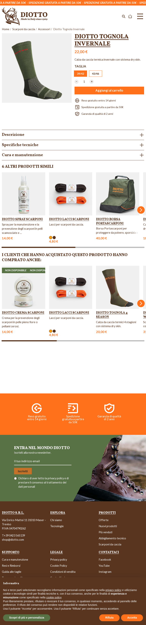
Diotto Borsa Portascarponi (110, 221)
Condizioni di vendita (62, 571)
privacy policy (56, 478)
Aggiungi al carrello (109, 90)
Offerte (104, 520)
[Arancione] (50, 237)
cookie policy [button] (53, 597)
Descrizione (13, 135)
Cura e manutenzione (22, 155)
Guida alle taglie (11, 571)
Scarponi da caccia (23, 29)
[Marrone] (54, 237)
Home (5, 29)
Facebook (105, 559)
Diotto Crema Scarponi (23, 313)
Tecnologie (57, 526)
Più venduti (105, 532)
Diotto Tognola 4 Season (112, 315)
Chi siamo (56, 520)
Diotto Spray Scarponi (22, 219)
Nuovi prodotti (108, 526)
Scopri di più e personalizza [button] (26, 617)
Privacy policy (58, 559)
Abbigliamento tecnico (112, 538)
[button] (124, 16)
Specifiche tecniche (20, 145)
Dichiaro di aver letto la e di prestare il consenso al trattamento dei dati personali (43, 482)
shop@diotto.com (13, 539)
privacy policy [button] (113, 590)
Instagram (105, 571)
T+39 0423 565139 (13, 535)
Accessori (44, 29)
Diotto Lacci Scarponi (69, 219)
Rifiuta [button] (109, 617)
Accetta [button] (132, 617)
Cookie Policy (58, 565)
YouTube (104, 565)
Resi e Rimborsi (11, 565)
